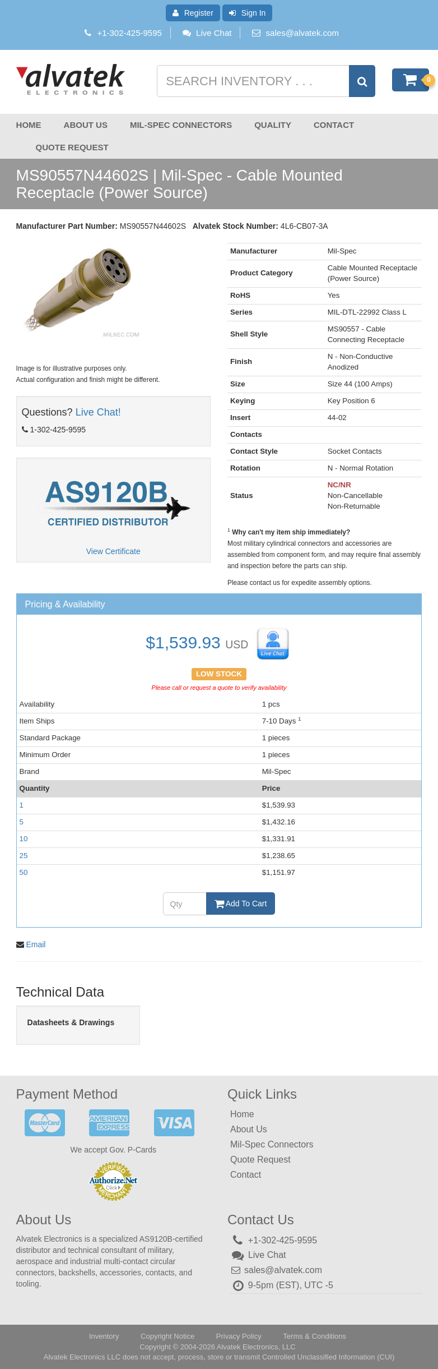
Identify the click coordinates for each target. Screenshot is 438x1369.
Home (28, 125)
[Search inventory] (264, 81)
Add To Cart (241, 903)
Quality (272, 125)
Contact (334, 125)
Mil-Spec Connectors (181, 125)
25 (24, 855)
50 (24, 872)
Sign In (247, 12)
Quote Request (72, 147)
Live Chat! (98, 412)
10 (24, 839)
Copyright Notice (167, 1335)
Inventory (104, 1335)
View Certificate (113, 551)
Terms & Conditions (314, 1335)
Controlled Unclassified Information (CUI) (328, 1356)
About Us (86, 125)
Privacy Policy (239, 1335)
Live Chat (206, 33)
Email (35, 943)
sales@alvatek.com (302, 33)
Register (193, 12)
